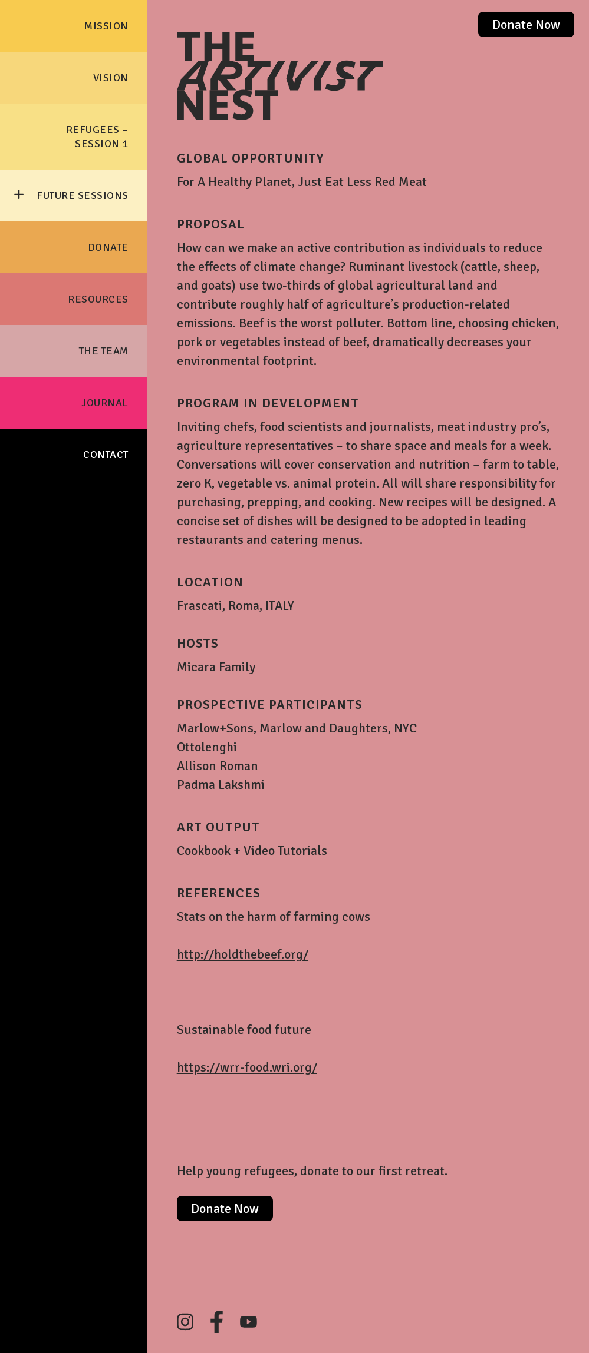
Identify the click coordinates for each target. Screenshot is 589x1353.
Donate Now (526, 24)
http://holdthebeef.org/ (242, 954)
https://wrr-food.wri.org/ (247, 1067)
